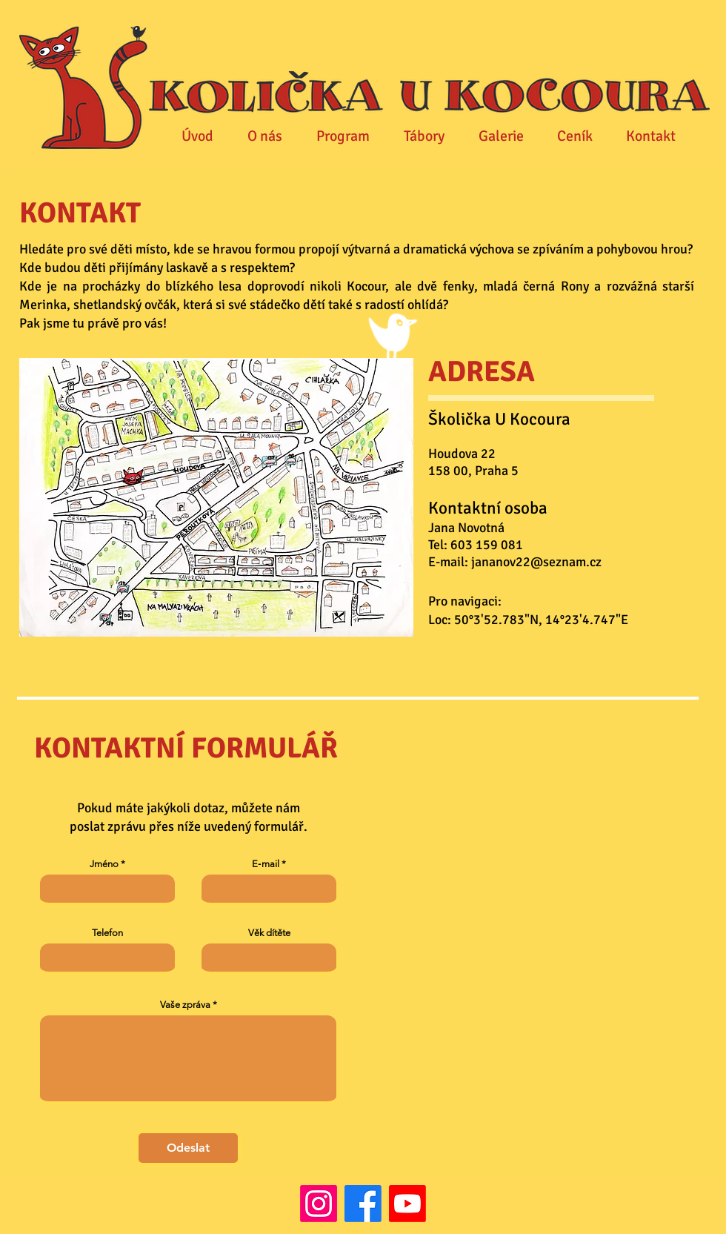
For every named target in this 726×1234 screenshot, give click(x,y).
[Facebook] (363, 1203)
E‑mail (265, 864)
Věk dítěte (269, 933)
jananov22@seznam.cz (536, 562)
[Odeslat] (188, 1148)
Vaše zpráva (185, 1004)
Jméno (104, 864)
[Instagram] (318, 1203)
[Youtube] (407, 1203)
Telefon (107, 933)
